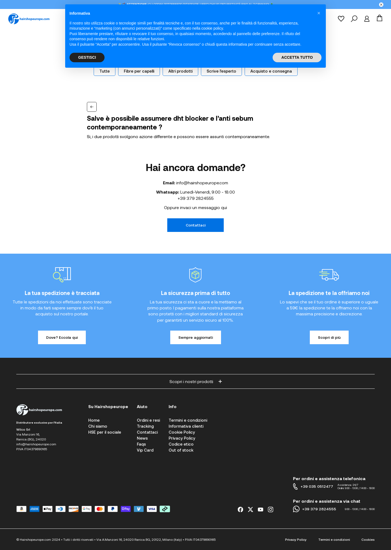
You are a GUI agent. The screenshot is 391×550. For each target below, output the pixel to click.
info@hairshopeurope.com (202, 182)
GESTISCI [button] (87, 57)
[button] (318, 13)
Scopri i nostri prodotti (195, 381)
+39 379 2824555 (196, 198)
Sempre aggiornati (195, 337)
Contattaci (196, 225)
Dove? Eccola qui (62, 337)
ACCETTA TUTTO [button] (297, 57)
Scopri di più (329, 337)
